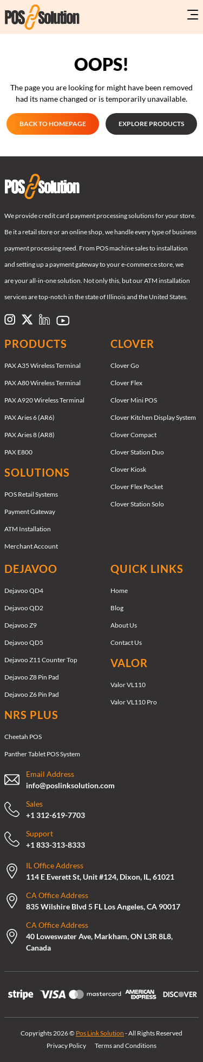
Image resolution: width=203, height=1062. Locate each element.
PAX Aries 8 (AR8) (29, 435)
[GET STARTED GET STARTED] (52, 124)
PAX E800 (18, 452)
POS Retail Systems (31, 494)
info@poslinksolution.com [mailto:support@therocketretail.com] (70, 785)
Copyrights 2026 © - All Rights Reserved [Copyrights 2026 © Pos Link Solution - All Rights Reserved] (101, 1033)
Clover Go (124, 365)
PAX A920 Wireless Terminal (44, 400)
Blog (116, 608)
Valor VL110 (128, 685)
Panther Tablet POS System (42, 754)
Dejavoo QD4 (23, 590)
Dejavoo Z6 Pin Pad (31, 694)
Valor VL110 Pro (133, 702)
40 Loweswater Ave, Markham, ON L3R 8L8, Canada (99, 942)
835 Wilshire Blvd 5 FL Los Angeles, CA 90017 (103, 906)
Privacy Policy (66, 1045)
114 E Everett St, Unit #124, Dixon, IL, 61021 (100, 876)
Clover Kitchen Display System (153, 417)
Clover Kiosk (128, 469)
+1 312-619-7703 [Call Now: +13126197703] (55, 815)
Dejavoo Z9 (20, 625)
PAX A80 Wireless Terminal (42, 383)
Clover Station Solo (137, 504)
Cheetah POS (23, 737)
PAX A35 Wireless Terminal (42, 365)
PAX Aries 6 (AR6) (29, 417)
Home (119, 590)
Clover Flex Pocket (136, 487)
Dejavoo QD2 (23, 608)
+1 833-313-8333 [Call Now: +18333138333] (55, 844)
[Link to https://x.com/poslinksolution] (27, 319)
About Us (123, 625)
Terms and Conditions (125, 1045)
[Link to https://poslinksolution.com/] (36, 17)
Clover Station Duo (137, 452)
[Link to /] (101, 186)
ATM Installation (27, 529)
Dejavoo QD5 (23, 642)
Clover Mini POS (133, 400)
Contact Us (126, 642)
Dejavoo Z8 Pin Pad (31, 677)
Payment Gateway (29, 511)
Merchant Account (31, 546)
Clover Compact (133, 435)
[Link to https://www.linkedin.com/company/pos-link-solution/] (44, 319)
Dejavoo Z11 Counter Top (40, 660)
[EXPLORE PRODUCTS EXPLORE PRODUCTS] (151, 124)
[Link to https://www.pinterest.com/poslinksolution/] (62, 320)
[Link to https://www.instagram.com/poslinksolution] (9, 319)
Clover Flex (126, 383)
